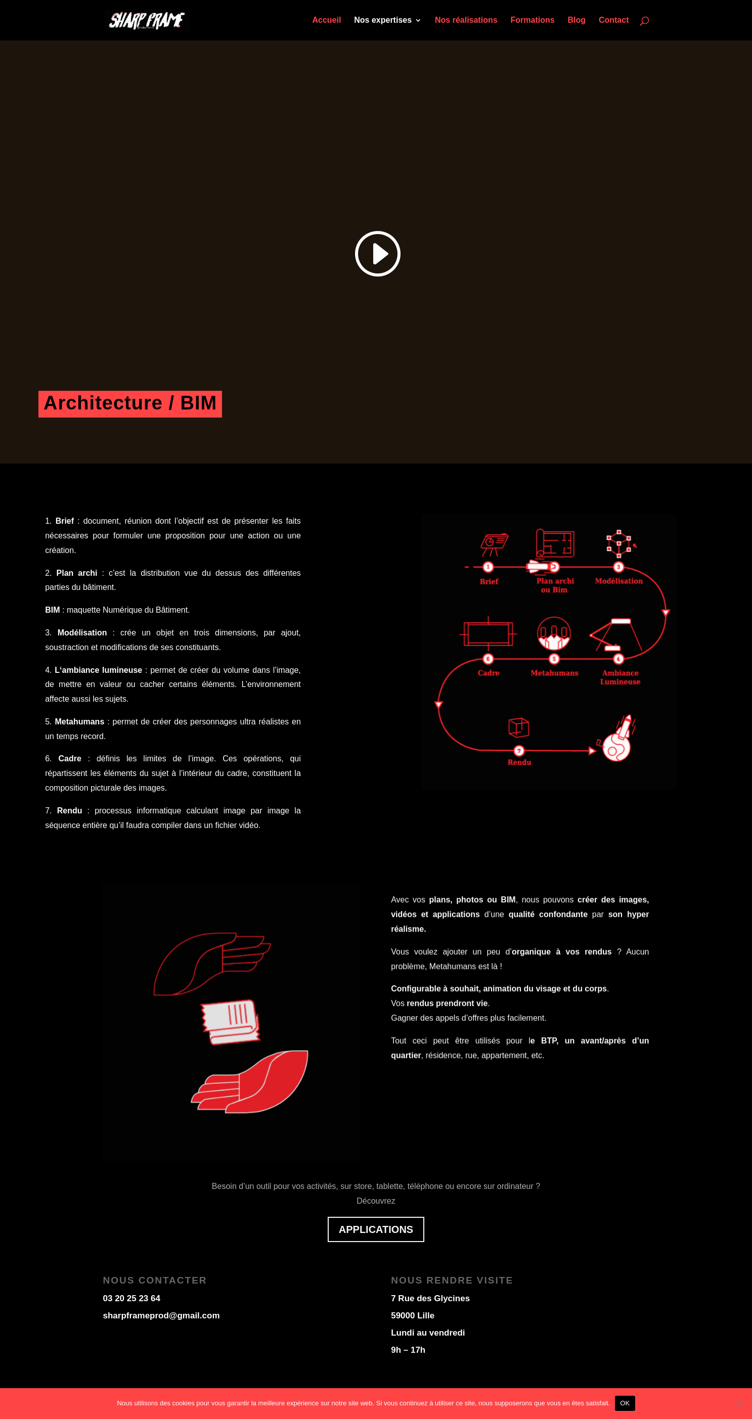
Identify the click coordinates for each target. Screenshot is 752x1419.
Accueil (326, 20)
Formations (532, 20)
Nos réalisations (466, 20)
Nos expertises (383, 20)
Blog (577, 20)
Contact (614, 20)
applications (376, 1229)
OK (625, 1403)
